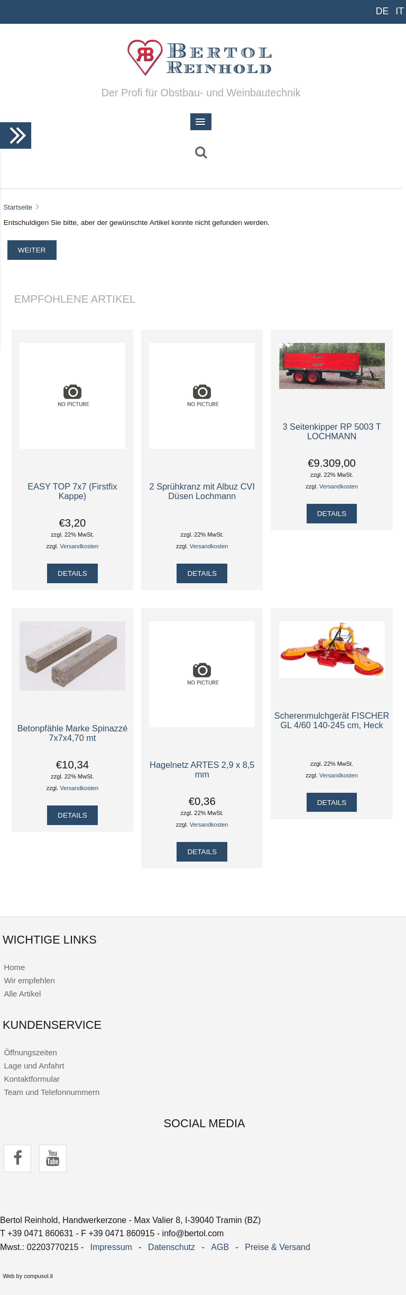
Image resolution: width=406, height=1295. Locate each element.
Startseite (17, 207)
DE (382, 11)
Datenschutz (171, 1247)
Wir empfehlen (29, 980)
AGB (220, 1247)
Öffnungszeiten (30, 1052)
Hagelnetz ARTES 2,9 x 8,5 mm (202, 769)
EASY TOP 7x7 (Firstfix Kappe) (72, 491)
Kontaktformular (32, 1078)
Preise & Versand (277, 1247)
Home (14, 967)
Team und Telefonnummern (51, 1092)
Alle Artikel (22, 993)
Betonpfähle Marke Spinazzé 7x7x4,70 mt (72, 732)
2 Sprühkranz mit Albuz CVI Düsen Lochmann (202, 491)
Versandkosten (79, 546)
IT (399, 11)
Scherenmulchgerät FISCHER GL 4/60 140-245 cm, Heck (332, 720)
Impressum (111, 1247)
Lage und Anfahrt (34, 1065)
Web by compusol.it (28, 1276)
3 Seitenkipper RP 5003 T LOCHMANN (331, 431)
